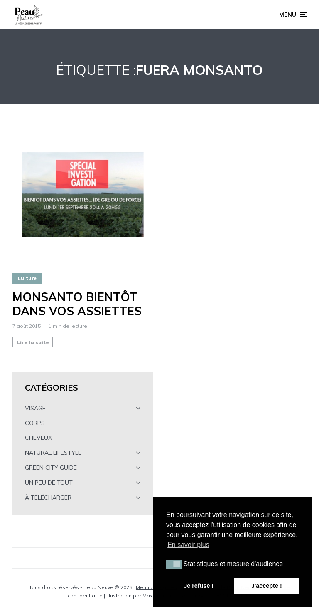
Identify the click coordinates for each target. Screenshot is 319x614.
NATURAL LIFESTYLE (53, 452)
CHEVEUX (38, 437)
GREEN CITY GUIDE (51, 467)
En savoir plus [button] (188, 544)
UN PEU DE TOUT (49, 482)
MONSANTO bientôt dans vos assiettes (77, 304)
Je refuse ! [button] (198, 585)
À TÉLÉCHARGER (48, 497)
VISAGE (35, 408)
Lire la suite (33, 342)
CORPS (35, 423)
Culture (27, 278)
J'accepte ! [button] (266, 585)
